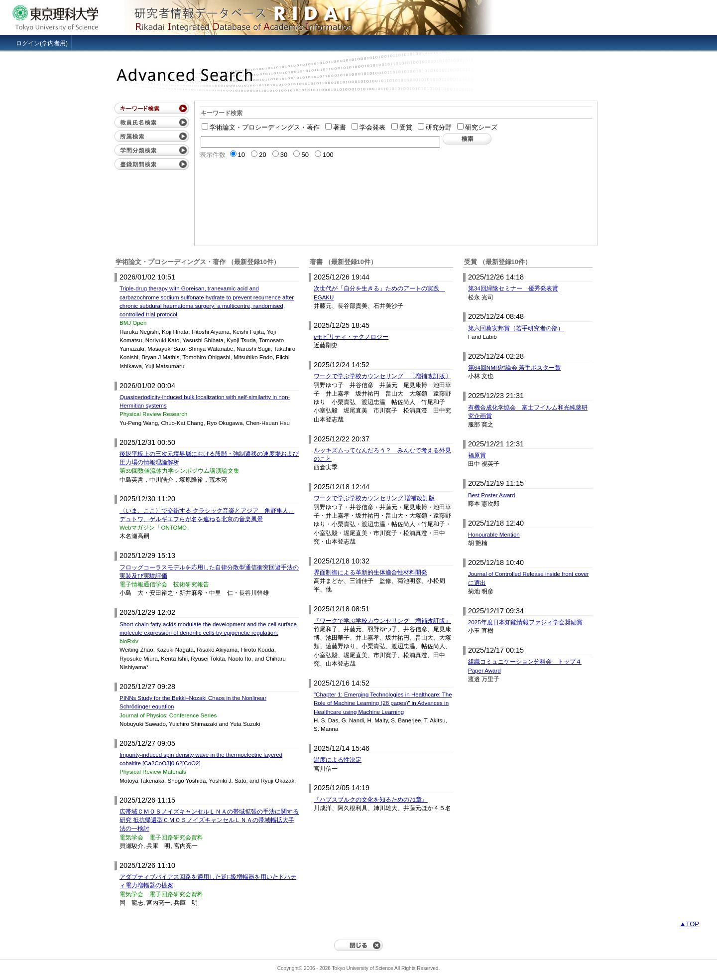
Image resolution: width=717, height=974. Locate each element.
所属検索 (152, 136)
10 (237, 154)
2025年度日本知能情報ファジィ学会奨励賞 (525, 622)
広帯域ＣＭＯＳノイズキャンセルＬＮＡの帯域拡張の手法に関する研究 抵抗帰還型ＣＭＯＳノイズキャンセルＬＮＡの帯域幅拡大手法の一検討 (209, 820)
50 (300, 154)
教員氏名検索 (152, 122)
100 (324, 154)
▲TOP (689, 924)
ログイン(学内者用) (42, 43)
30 (279, 154)
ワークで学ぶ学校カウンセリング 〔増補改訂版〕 (382, 376)
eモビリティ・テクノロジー (351, 337)
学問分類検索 (152, 150)
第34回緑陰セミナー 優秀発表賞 (513, 288)
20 (258, 154)
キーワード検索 (152, 108)
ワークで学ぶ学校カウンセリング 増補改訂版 (374, 498)
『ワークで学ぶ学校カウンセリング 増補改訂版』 (382, 621)
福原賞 (477, 455)
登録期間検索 (152, 164)
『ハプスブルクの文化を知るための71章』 (371, 800)
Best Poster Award (491, 495)
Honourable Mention (494, 535)
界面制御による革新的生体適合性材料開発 (370, 572)
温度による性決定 (337, 760)
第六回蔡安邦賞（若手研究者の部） (516, 328)
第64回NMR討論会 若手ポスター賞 (514, 368)
